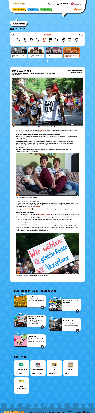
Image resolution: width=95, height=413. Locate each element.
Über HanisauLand (34, 408)
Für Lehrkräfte (62, 4)
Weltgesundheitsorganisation (44, 210)
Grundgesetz (24, 220)
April (14, 35)
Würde (35, 220)
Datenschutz (51, 408)
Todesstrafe (37, 202)
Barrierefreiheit (60, 408)
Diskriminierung (28, 204)
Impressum (43, 408)
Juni (81, 35)
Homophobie (41, 126)
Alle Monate (20, 28)
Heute (12, 28)
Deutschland (64, 221)
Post (78, 9)
